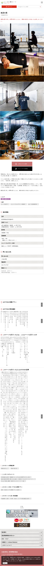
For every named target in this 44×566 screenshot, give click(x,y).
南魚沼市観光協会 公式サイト (9, 272)
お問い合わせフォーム (11, 555)
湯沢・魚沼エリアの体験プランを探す (10, 469)
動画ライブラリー (10, 547)
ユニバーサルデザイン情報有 (18, 204)
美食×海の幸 (14, 448)
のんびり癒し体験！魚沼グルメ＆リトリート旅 (12, 460)
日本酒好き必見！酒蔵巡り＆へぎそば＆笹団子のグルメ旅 (15, 456)
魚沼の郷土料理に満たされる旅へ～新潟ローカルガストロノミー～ (17, 458)
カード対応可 (4, 204)
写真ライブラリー (10, 543)
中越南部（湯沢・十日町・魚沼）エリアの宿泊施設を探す (15, 478)
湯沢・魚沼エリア (5, 199)
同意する (5, 563)
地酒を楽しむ (4, 448)
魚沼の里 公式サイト (6, 271)
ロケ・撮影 (9, 551)
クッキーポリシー (13, 560)
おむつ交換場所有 (32, 204)
